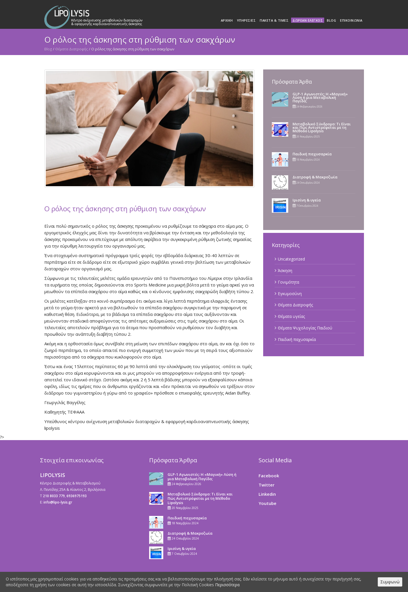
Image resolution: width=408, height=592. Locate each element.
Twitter (266, 485)
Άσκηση (285, 270)
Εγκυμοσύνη (290, 293)
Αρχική (227, 20)
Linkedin (267, 494)
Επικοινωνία (351, 20)
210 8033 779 (54, 495)
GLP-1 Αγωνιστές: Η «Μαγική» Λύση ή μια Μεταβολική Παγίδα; (320, 97)
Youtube (267, 503)
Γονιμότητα (288, 282)
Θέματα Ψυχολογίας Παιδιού (305, 328)
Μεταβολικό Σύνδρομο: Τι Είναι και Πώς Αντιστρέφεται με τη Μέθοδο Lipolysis (322, 127)
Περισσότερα (227, 584)
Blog (331, 20)
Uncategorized (291, 259)
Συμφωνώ (390, 582)
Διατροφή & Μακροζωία (315, 177)
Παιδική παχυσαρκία (312, 154)
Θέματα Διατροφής (71, 49)
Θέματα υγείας (291, 316)
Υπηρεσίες (246, 20)
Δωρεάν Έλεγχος (308, 20)
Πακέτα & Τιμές (274, 20)
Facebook (269, 475)
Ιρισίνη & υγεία (307, 200)
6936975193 (77, 495)
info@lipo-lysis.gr (57, 502)
